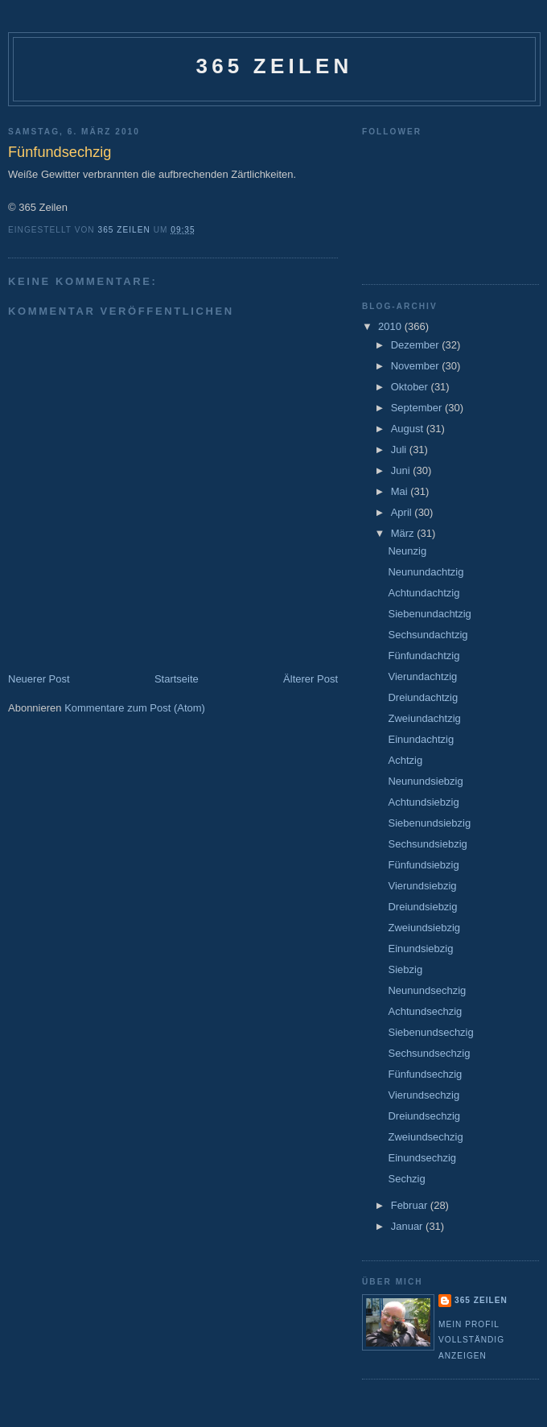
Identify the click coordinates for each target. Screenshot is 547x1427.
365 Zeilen (273, 66)
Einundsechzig (422, 1158)
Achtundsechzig (425, 1011)
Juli (400, 449)
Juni (402, 470)
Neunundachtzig (425, 572)
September (418, 408)
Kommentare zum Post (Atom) (134, 708)
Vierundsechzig (423, 1095)
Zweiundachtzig (424, 718)
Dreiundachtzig (423, 697)
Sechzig (406, 1179)
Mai (401, 491)
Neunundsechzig (427, 990)
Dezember (416, 345)
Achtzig (405, 760)
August (408, 429)
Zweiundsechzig (425, 1137)
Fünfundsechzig (425, 1074)
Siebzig (405, 969)
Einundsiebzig (420, 948)
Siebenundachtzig (429, 614)
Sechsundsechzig (429, 1053)
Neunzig (407, 551)
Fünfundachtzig (423, 656)
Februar (410, 1205)
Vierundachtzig (422, 676)
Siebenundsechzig (430, 1032)
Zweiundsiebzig (424, 928)
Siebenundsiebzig (429, 823)
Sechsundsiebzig (427, 844)
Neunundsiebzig (425, 781)
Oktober (411, 387)
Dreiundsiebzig (422, 907)
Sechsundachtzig (427, 635)
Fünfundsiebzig (423, 865)
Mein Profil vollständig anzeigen (471, 1340)
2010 (391, 326)
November (416, 366)
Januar (408, 1226)
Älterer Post (310, 679)
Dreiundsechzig (424, 1116)
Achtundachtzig (423, 593)
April (403, 512)
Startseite (176, 679)
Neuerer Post (39, 679)
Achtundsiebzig (423, 802)
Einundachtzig (421, 739)
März (404, 533)
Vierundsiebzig (422, 886)
